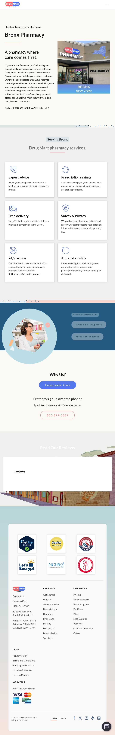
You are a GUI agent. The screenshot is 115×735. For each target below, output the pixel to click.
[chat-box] (106, 726)
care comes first (20, 57)
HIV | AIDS (49, 628)
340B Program (81, 604)
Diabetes (48, 613)
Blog (75, 613)
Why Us (47, 599)
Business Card (20, 601)
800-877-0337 (57, 416)
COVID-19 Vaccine (83, 628)
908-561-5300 (22, 107)
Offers (76, 633)
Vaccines (78, 623)
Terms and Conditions (24, 660)
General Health (51, 604)
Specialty (48, 638)
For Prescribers (81, 599)
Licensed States (21, 674)
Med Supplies (80, 618)
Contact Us (18, 596)
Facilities (78, 609)
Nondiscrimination (22, 670)
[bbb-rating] (56, 544)
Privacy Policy (20, 655)
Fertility (47, 623)
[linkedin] (98, 718)
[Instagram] (86, 718)
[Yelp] (92, 718)
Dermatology (50, 609)
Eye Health (48, 618)
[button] (106, 4)
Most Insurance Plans (24, 688)
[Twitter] (80, 718)
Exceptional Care (57, 386)
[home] (13, 4)
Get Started (49, 594)
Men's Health (50, 633)
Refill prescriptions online (21, 274)
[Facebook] (74, 718)
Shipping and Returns (23, 665)
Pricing (77, 594)
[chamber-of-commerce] (85, 544)
